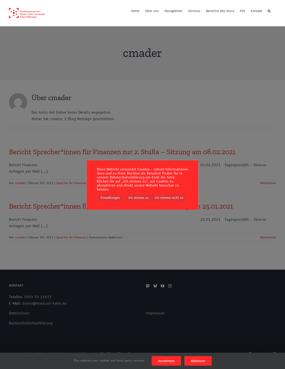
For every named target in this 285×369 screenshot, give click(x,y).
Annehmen (166, 361)
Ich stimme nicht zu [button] (169, 198)
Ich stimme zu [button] (138, 198)
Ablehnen (198, 361)
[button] (269, 10)
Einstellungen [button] (110, 198)
